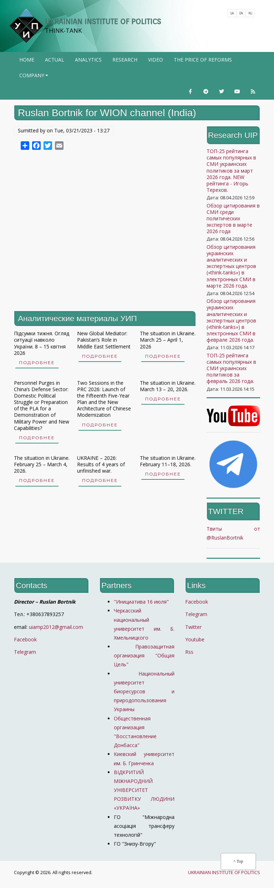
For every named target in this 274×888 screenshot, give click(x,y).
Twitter (193, 627)
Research (124, 59)
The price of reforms (203, 59)
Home (26, 59)
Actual (54, 59)
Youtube (194, 639)
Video (155, 59)
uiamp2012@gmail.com (56, 627)
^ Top (238, 861)
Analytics (88, 59)
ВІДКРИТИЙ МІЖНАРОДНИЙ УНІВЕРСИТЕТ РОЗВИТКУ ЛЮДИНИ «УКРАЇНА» (144, 790)
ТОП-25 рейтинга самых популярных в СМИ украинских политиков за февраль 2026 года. (231, 368)
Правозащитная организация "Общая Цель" (144, 655)
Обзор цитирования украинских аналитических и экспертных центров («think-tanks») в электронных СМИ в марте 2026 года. (231, 266)
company (34, 77)
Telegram (25, 651)
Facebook (25, 639)
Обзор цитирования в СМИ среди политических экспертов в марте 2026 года (233, 218)
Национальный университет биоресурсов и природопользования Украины (144, 691)
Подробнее (37, 362)
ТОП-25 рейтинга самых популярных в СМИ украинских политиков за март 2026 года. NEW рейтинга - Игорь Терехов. (231, 170)
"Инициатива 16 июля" (141, 601)
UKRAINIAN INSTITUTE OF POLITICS (103, 21)
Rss (189, 651)
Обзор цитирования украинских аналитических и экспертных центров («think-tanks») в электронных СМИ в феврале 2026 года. (231, 320)
